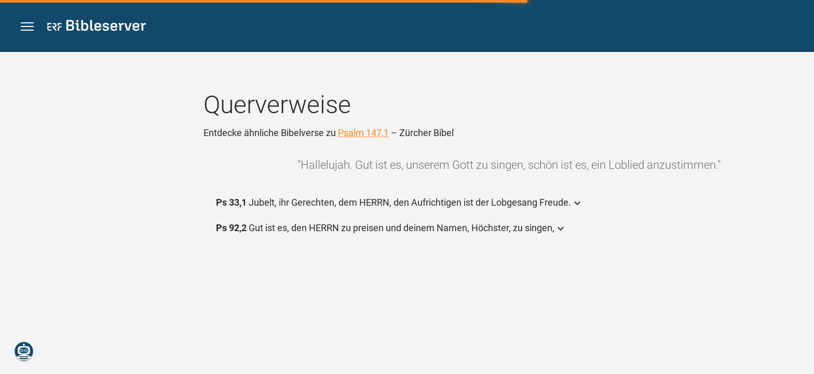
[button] (27, 26)
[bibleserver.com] (96, 27)
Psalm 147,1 (363, 132)
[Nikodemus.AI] (24, 351)
